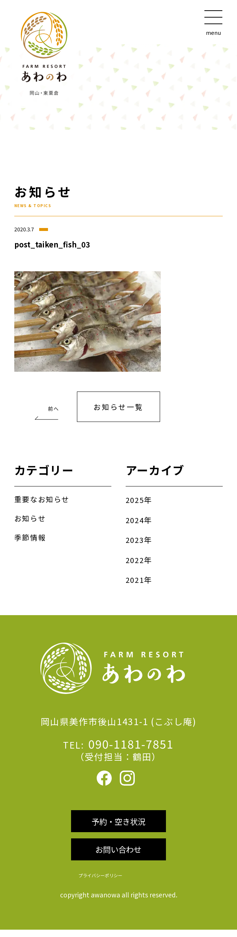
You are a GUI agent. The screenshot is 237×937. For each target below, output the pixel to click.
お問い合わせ (119, 856)
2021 (135, 581)
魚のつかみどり (44, 405)
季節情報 (31, 538)
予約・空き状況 (118, 827)
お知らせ (31, 519)
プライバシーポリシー (98, 882)
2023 (135, 541)
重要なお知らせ (43, 500)
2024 (135, 521)
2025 (135, 501)
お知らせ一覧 (118, 407)
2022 (135, 560)
